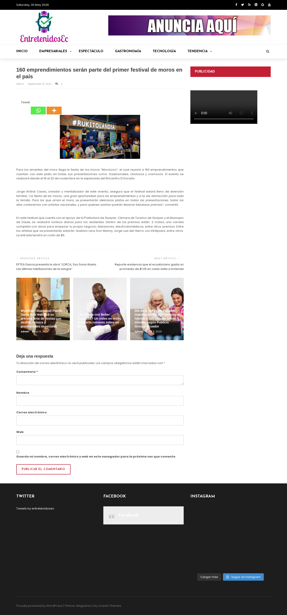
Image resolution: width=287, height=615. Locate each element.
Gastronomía (128, 51)
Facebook (129, 515)
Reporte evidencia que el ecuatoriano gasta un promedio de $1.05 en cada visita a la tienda (149, 266)
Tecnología (164, 51)
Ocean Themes (110, 606)
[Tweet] (19, 103)
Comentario (27, 372)
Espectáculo (91, 51)
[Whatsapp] (38, 107)
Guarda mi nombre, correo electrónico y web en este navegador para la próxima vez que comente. (96, 456)
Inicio (22, 51)
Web (20, 432)
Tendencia (199, 51)
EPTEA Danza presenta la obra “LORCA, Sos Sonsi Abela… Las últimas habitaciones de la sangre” (57, 266)
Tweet (25, 102)
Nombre (22, 393)
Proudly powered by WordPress (39, 606)
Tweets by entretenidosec (35, 508)
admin (20, 84)
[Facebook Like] (18, 103)
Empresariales (55, 51)
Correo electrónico (31, 412)
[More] (54, 107)
